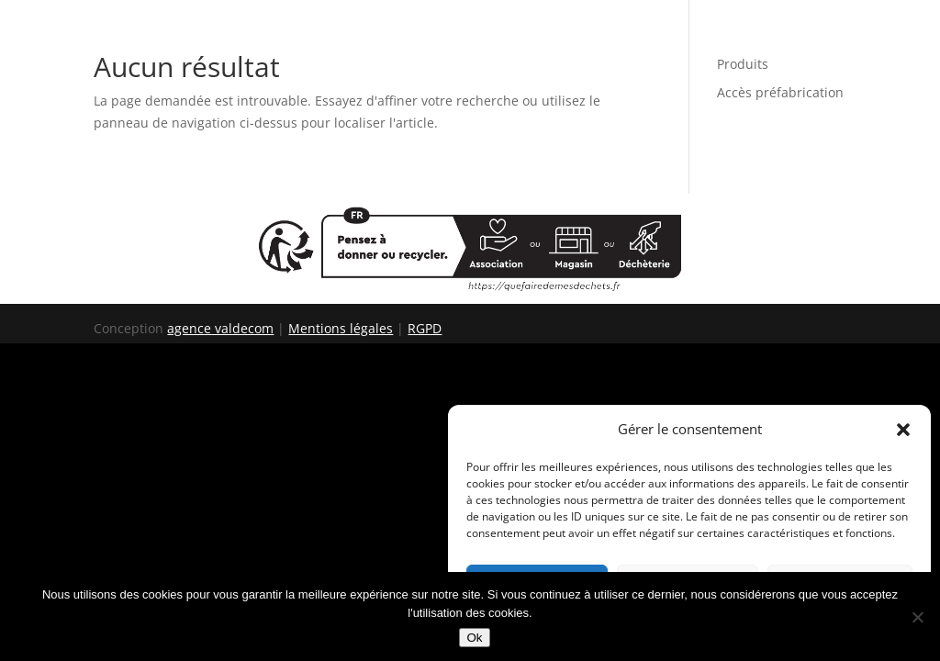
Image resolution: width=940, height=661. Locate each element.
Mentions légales (340, 328)
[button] (903, 429)
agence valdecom (220, 328)
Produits (742, 64)
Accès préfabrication (780, 92)
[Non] (917, 617)
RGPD (425, 328)
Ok (474, 637)
